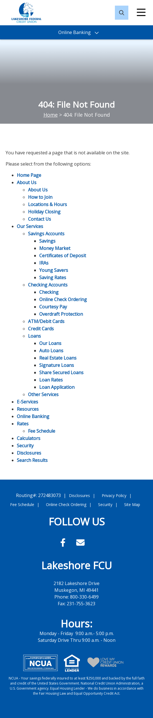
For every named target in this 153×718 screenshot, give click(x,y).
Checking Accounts (48, 285)
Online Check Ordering (63, 299)
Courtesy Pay (53, 307)
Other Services (43, 394)
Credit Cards (41, 329)
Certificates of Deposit (62, 255)
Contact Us (39, 219)
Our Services (30, 226)
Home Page (29, 175)
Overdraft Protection (61, 314)
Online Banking (33, 416)
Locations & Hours (47, 204)
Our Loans (50, 343)
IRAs (43, 263)
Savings (47, 241)
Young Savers (53, 270)
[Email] (80, 542)
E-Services (27, 402)
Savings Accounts (46, 234)
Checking (49, 292)
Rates (23, 424)
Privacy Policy (114, 495)
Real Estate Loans (57, 358)
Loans (34, 336)
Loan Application (57, 387)
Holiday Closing (44, 212)
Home (50, 114)
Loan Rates (51, 380)
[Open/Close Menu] (141, 13)
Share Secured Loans (61, 372)
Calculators (28, 438)
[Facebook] (64, 542)
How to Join (40, 197)
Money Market (54, 248)
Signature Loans (56, 365)
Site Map (132, 504)
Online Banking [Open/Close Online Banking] (74, 32)
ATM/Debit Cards (46, 321)
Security (25, 445)
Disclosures (29, 453)
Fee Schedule (41, 431)
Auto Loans (51, 350)
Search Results (32, 460)
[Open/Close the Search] (121, 13)
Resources (28, 409)
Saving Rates (52, 277)
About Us (26, 182)
